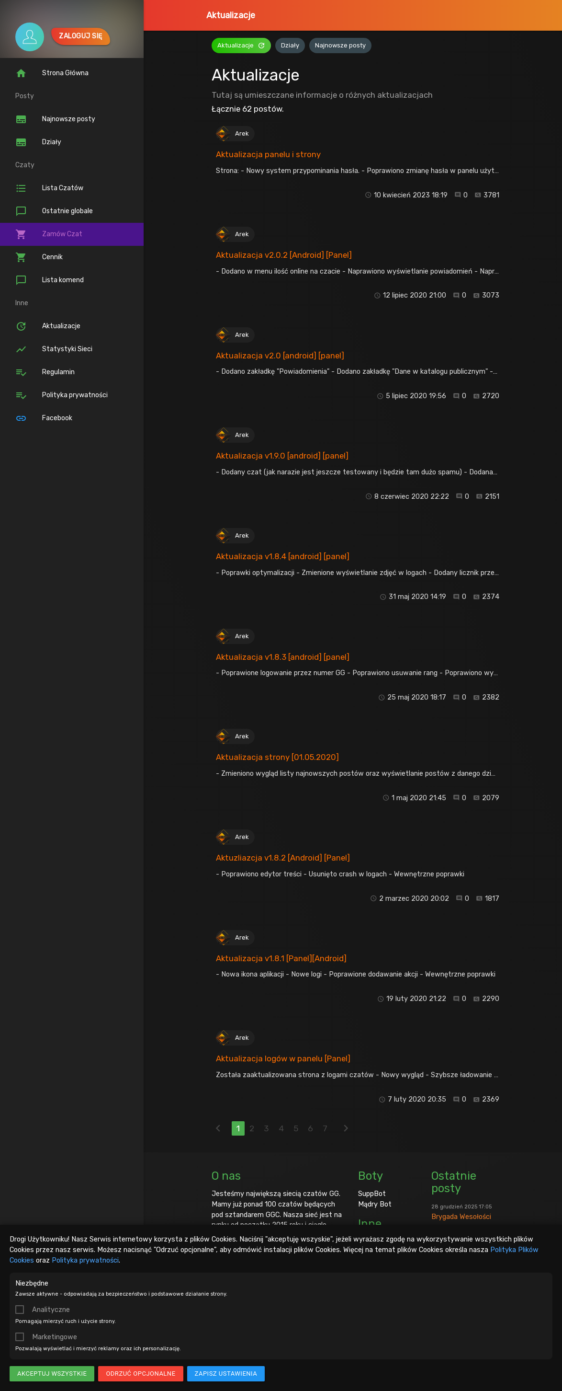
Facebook (43, 418)
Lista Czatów (49, 188)
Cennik (39, 257)
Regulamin (45, 372)
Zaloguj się (80, 36)
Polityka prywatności (85, 1260)
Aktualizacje (230, 15)
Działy (38, 142)
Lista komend (49, 280)
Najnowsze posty (55, 119)
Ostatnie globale (54, 211)
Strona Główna (52, 73)
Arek (242, 133)
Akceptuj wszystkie (52, 1373)
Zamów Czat (48, 234)
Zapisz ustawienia (226, 1373)
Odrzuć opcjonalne (140, 1373)
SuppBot (372, 1193)
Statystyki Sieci (53, 349)
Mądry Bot (375, 1204)
